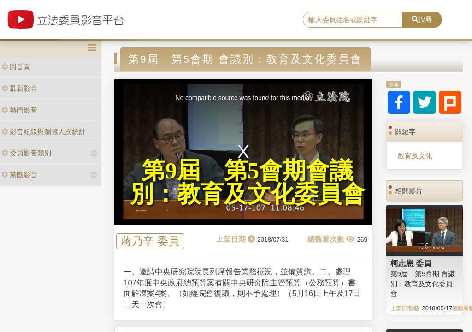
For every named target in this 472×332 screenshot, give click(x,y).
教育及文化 (415, 156)
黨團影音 (19, 174)
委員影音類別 (26, 153)
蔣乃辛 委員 (150, 241)
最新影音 (19, 88)
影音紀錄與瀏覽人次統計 (43, 132)
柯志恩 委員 (411, 263)
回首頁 (15, 67)
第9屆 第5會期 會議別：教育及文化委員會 (422, 283)
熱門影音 (19, 110)
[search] (352, 20)
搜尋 (422, 19)
